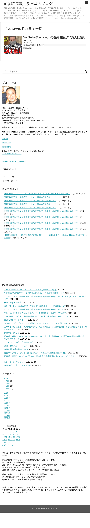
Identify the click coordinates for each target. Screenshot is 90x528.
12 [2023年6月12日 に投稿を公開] (4, 437)
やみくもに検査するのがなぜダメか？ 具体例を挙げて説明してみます (35, 313)
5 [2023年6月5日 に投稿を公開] (3, 434)
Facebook (6, 143)
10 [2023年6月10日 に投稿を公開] (17, 434)
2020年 (7, 405)
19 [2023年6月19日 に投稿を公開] (4, 440)
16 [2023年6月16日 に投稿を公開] (14, 437)
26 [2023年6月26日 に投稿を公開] (4, 442)
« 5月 (4, 445)
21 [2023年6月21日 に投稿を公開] (9, 440)
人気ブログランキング (12, 154)
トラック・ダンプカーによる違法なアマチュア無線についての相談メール (36, 323)
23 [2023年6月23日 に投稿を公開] (14, 440)
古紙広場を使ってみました (15, 320)
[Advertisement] (45, 261)
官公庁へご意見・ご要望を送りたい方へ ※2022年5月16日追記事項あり (36, 353)
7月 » (10, 445)
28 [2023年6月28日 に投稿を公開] (9, 442)
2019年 (7, 408)
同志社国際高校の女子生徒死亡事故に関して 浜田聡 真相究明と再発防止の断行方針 (41, 211)
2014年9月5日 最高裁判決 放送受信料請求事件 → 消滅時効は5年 (35, 306)
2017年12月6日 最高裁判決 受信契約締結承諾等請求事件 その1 (33, 309)
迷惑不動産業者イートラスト (16, 346)
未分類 (41, 45)
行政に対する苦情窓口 (13, 303)
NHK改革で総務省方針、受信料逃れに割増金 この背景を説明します (34, 293)
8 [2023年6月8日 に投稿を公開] (10, 434)
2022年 (7, 400)
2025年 (7, 393)
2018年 (7, 411)
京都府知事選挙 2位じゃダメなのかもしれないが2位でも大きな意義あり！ (37, 194)
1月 (7, 388)
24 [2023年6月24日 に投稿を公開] (17, 440)
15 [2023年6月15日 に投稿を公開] (11, 437)
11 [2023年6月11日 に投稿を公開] (19, 434)
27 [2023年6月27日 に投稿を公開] (6, 442)
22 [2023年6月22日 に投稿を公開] (11, 440)
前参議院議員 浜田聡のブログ (28, 4)
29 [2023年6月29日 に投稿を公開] (11, 442)
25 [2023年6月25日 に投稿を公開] (19, 440)
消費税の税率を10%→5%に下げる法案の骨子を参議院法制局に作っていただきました (41, 356)
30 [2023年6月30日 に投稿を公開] (14, 442)
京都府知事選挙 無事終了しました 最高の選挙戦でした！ (30, 197)
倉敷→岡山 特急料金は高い (16, 349)
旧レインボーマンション (14, 362)
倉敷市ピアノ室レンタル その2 (17, 365)
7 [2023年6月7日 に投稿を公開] (8, 434)
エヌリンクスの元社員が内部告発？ (19, 342)
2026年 (7, 378)
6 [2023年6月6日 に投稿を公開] (5, 434)
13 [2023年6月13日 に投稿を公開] (6, 437)
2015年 (7, 418)
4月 (7, 381)
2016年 (7, 416)
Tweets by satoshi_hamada (14, 161)
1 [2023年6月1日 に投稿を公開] (10, 432)
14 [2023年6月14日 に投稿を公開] (9, 437)
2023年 (7, 398)
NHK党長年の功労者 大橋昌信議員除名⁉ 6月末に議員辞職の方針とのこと (36, 316)
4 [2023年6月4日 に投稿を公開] (18, 432)
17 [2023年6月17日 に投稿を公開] (17, 437)
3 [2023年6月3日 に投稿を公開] (16, 432)
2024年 (7, 395)
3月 (7, 383)
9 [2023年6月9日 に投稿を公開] (13, 434)
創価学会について (12, 333)
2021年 (7, 403)
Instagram (6, 147)
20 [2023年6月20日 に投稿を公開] (6, 440)
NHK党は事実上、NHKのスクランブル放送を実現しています (30, 290)
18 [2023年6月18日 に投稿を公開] (19, 437)
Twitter (5, 139)
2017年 (7, 413)
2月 (7, 386)
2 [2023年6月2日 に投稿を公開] (13, 432)
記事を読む (28, 48)
